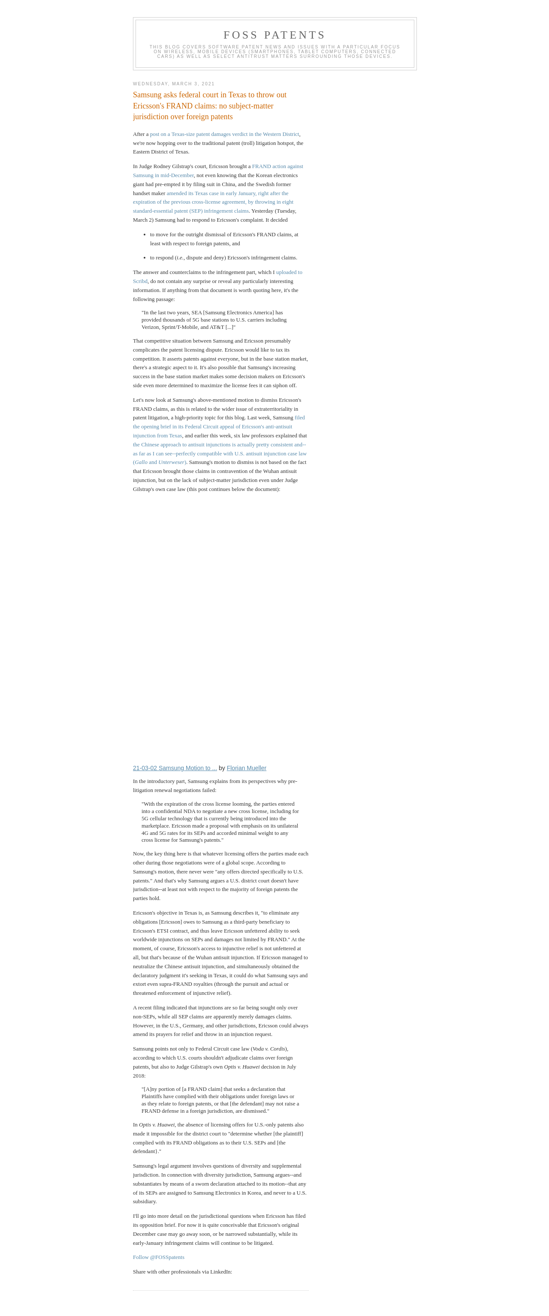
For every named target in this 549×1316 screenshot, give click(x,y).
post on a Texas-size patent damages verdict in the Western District (224, 134)
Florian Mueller (247, 768)
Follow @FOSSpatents (158, 1257)
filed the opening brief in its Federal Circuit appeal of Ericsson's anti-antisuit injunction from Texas (219, 426)
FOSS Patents (274, 35)
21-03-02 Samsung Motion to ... (175, 768)
